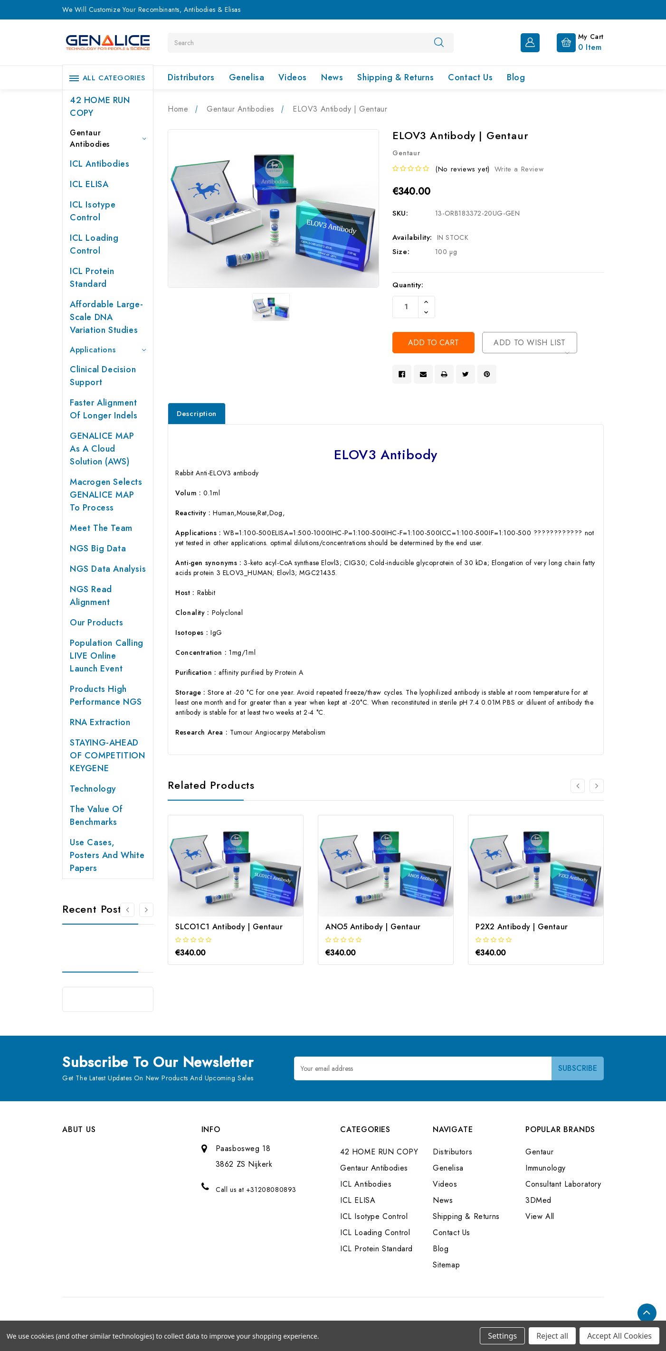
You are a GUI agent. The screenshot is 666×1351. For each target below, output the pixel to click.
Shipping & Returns (395, 77)
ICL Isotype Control (93, 211)
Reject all (552, 1336)
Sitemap (446, 1264)
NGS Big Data (98, 548)
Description (197, 413)
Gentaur (539, 1151)
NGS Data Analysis (108, 569)
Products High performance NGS (106, 695)
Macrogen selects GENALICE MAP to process (106, 495)
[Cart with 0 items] (573, 42)
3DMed (538, 1200)
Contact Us (470, 77)
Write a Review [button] (519, 169)
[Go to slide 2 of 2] (127, 910)
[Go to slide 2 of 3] (597, 786)
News (332, 77)
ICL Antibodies (99, 164)
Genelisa (247, 77)
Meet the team (101, 528)
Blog (516, 77)
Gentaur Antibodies (108, 138)
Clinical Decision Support (103, 375)
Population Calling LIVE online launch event (106, 656)
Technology (93, 789)
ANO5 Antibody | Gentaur (372, 926)
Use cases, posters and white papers (107, 855)
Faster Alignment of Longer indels (104, 409)
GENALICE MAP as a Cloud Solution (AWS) (102, 449)
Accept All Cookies (619, 1336)
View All (539, 1216)
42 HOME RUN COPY (100, 106)
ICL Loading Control (94, 244)
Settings (502, 1336)
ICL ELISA (89, 184)
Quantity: (407, 285)
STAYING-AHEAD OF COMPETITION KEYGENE (107, 756)
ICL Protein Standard (92, 277)
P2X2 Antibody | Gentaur (522, 926)
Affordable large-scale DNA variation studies (106, 317)
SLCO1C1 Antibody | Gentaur (229, 926)
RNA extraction (100, 722)
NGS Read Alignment (91, 595)
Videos (292, 77)
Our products (96, 622)
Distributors (191, 77)
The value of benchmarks (96, 815)
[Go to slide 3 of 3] (578, 786)
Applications (108, 349)
